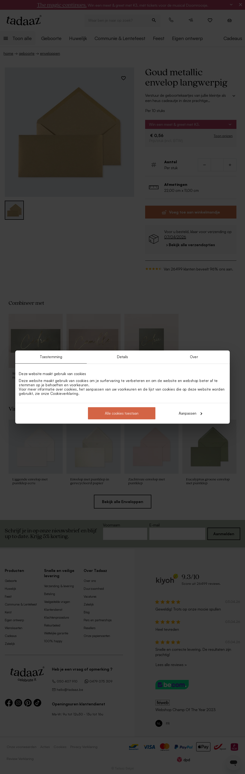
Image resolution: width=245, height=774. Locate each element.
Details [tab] (122, 357)
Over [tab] (194, 357)
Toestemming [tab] (51, 357)
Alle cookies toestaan (121, 413)
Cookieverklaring (64, 393)
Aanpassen (190, 413)
